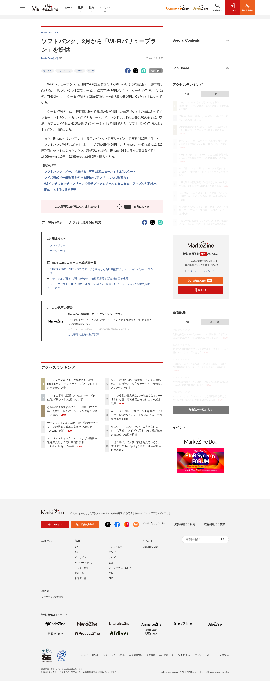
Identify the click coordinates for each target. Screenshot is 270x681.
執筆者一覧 (80, 578)
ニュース (67, 7)
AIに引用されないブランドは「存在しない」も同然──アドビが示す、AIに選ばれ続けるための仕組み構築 (136, 430)
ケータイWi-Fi (58, 250)
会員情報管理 (135, 655)
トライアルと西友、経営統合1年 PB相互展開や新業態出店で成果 (89, 278)
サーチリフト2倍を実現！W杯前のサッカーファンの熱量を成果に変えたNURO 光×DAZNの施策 (72, 426)
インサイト (80, 557)
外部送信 (224, 655)
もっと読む (53, 287)
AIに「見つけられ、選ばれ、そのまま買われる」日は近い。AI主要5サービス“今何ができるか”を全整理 (137, 383)
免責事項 (150, 655)
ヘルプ (84, 655)
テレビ (112, 573)
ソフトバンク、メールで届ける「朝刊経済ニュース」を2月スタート (90, 171)
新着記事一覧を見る (200, 409)
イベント (105, 8)
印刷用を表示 (51, 222)
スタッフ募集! (118, 655)
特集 (91, 8)
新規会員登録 (200, 281)
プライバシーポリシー (205, 655)
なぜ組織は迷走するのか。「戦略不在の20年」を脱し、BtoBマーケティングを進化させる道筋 (72, 411)
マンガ (112, 552)
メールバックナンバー (200, 271)
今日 (186, 94)
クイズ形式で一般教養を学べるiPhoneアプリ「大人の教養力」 (86, 177)
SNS (111, 578)
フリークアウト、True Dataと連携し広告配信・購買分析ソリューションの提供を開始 (100, 284)
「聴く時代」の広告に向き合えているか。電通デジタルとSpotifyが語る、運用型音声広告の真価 (136, 446)
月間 (214, 94)
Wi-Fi (91, 70)
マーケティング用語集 (52, 597)
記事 (80, 8)
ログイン (200, 290)
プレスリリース (59, 245)
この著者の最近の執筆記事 (84, 334)
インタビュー (115, 547)
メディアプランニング (120, 568)
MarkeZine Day (150, 547)
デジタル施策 (81, 568)
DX (76, 547)
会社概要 (163, 655)
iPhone (79, 70)
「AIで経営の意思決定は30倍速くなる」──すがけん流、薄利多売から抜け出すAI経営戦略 (136, 399)
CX (76, 552)
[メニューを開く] (22, 7)
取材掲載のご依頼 (214, 524)
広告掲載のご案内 (184, 524)
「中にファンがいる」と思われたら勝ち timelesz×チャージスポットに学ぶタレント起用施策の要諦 (72, 383)
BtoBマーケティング (85, 562)
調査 (111, 562)
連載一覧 (79, 573)
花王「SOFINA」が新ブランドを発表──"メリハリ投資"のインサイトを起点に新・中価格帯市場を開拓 (136, 415)
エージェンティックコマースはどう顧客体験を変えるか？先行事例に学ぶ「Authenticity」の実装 (72, 442)
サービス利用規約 (181, 655)
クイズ (112, 557)
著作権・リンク (99, 655)
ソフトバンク (64, 70)
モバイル (47, 70)
